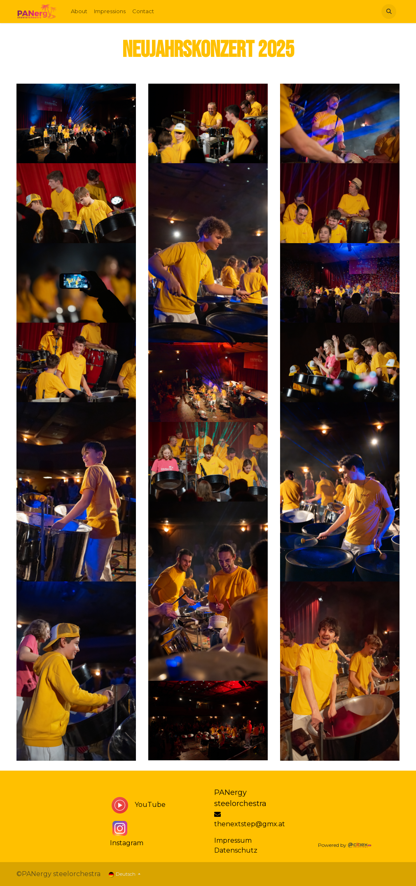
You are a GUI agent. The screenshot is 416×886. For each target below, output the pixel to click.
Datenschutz (236, 850)
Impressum (233, 840)
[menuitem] (79, 11)
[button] (388, 11)
